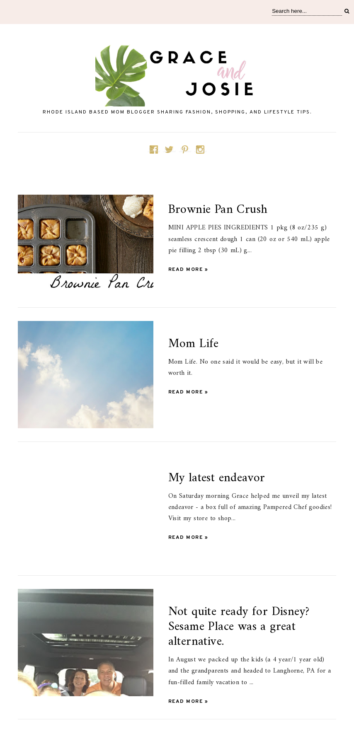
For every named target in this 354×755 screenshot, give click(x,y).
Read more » (188, 269)
